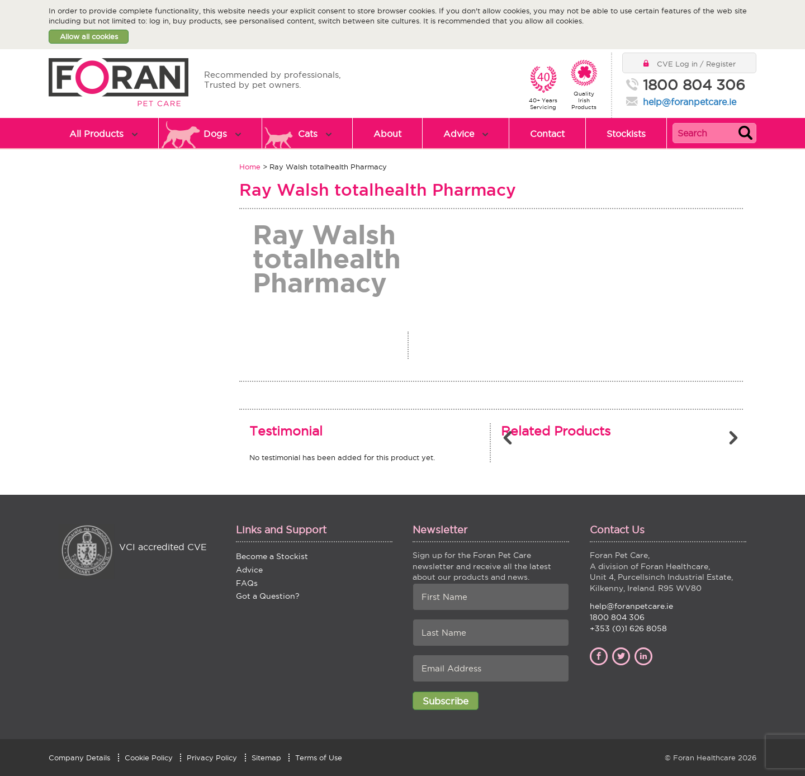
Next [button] (734, 438)
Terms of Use (318, 757)
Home (250, 167)
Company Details (79, 757)
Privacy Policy (212, 757)
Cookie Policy (149, 757)
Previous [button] (509, 438)
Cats (308, 134)
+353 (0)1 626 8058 (628, 628)
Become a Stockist (272, 556)
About (387, 134)
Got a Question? (268, 596)
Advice (458, 134)
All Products (96, 134)
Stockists (626, 134)
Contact (547, 134)
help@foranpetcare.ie (689, 102)
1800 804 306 (694, 85)
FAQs (247, 583)
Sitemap (266, 757)
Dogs (215, 134)
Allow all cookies (89, 36)
